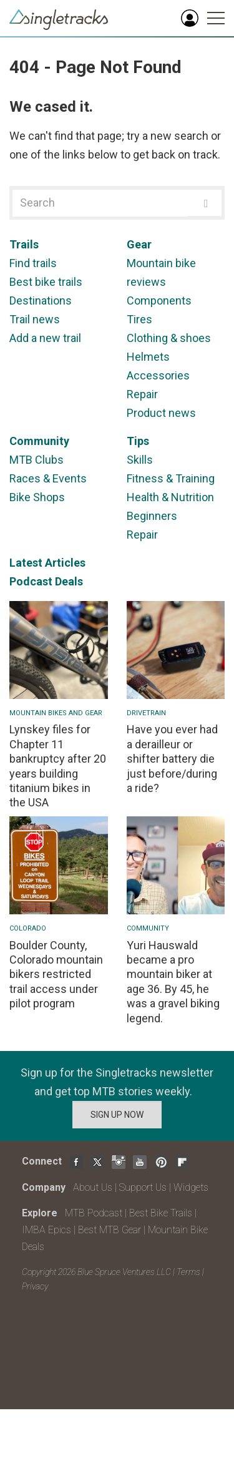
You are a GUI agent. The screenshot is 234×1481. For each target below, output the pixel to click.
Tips (138, 440)
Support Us (143, 1187)
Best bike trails (45, 281)
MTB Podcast (93, 1213)
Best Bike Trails (160, 1213)
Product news (161, 412)
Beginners (152, 515)
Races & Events (48, 478)
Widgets (190, 1187)
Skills (140, 459)
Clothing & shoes (169, 338)
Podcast (30, 581)
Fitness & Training (171, 478)
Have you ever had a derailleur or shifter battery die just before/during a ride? (172, 758)
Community (39, 440)
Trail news (34, 319)
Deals (69, 581)
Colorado (27, 928)
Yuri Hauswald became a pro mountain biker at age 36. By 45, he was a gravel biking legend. (173, 982)
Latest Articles (47, 562)
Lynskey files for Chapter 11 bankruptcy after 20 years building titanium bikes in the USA (57, 766)
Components (159, 300)
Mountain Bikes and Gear (55, 713)
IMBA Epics (46, 1230)
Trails (24, 244)
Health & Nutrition (170, 497)
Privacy (35, 1286)
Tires (139, 319)
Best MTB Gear (109, 1230)
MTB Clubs (36, 459)
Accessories (158, 375)
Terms (188, 1272)
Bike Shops (37, 497)
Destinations (40, 300)
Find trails (33, 263)
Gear (139, 244)
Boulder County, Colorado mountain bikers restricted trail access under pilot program (56, 974)
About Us (92, 1187)
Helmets (148, 356)
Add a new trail (45, 338)
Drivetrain (146, 713)
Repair (142, 394)
